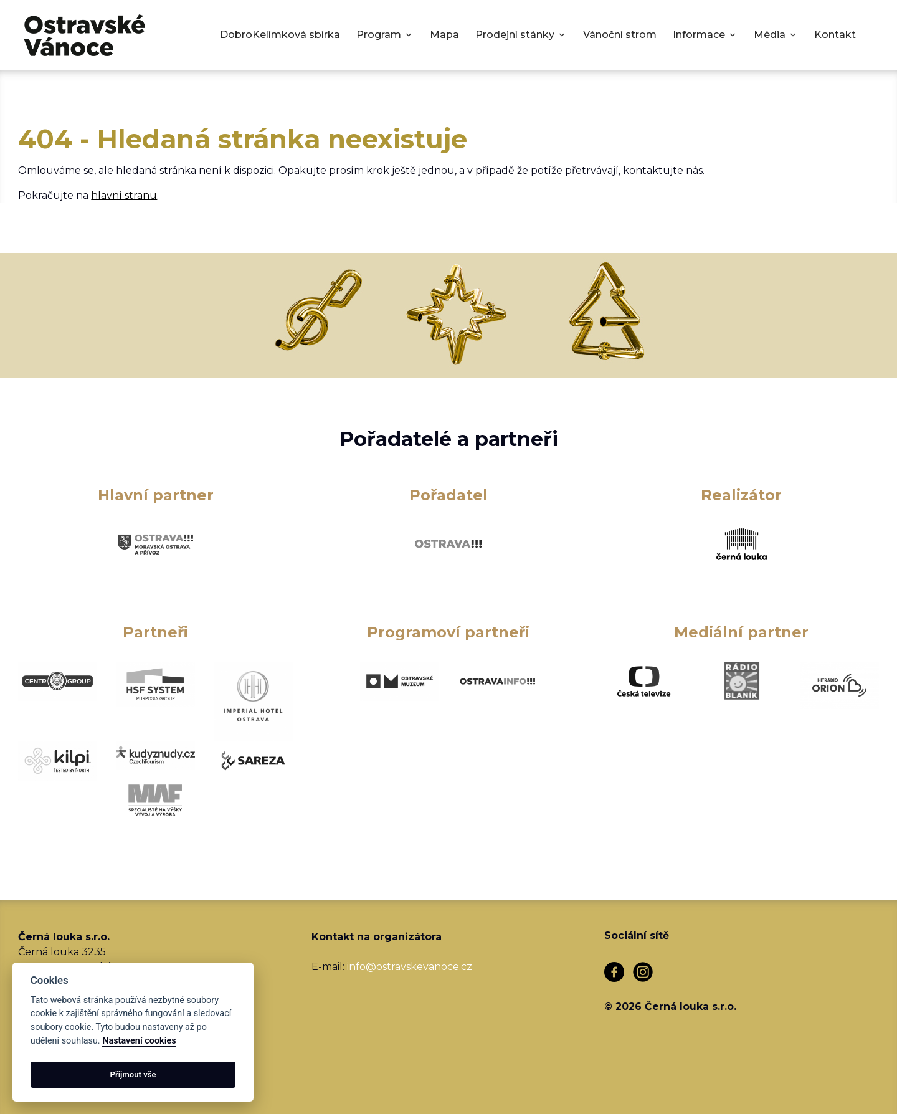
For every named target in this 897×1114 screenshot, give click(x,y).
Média (769, 34)
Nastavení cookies (139, 1040)
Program (378, 34)
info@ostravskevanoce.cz (409, 967)
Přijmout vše (133, 1074)
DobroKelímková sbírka (280, 34)
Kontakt (835, 34)
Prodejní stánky (514, 34)
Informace (699, 34)
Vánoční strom (620, 34)
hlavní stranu (124, 195)
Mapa (444, 34)
